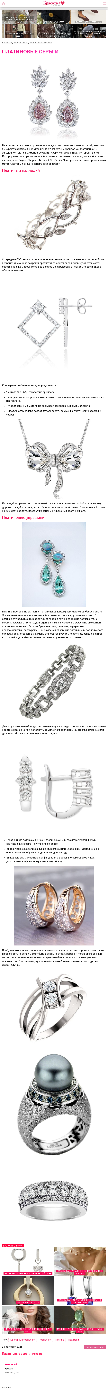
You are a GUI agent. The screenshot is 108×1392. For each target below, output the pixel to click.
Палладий (73, 1339)
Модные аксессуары (41, 42)
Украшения (45, 1339)
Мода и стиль (21, 42)
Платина (59, 1339)
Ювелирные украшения (22, 1339)
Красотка (7, 42)
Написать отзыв (95, 1347)
